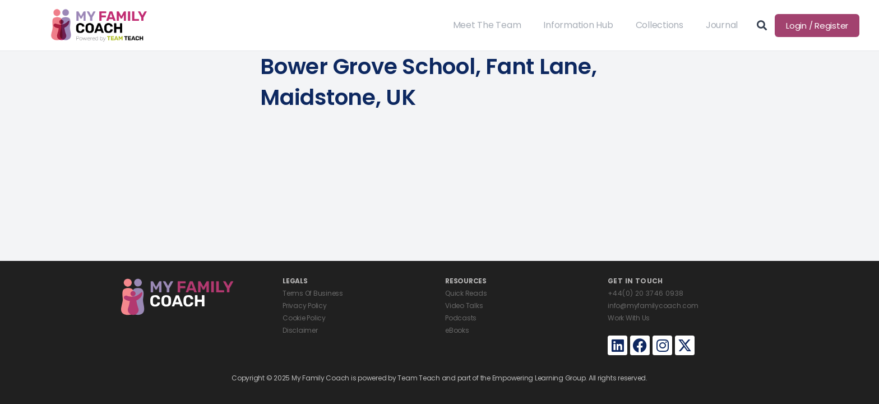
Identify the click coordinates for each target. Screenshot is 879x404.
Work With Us (629, 318)
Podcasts (460, 318)
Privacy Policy (305, 305)
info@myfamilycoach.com (653, 305)
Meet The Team (487, 25)
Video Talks (464, 305)
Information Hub (578, 25)
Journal (722, 25)
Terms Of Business (313, 293)
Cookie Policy (304, 318)
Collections (659, 25)
